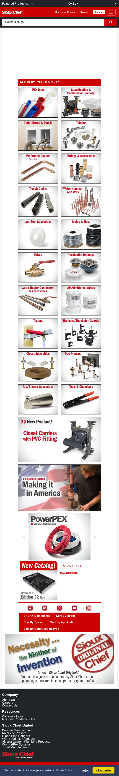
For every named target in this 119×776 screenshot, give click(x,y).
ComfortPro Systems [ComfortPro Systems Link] (16, 744)
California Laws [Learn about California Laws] (12, 716)
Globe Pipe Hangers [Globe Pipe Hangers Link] (16, 736)
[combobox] (53, 22)
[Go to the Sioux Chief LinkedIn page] (44, 608)
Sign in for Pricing (65, 12)
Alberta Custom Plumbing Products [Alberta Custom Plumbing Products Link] (26, 741)
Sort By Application (63, 622)
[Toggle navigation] (111, 12)
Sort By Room (65, 615)
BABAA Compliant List (68, 573)
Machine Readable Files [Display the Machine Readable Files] (18, 719)
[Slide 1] (59, 679)
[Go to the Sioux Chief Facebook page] (30, 608)
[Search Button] (110, 22)
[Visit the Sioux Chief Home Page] (59, 754)
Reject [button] (85, 770)
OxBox (73, 3)
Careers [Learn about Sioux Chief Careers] (7, 702)
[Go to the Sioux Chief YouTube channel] (74, 608)
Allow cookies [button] (103, 770)
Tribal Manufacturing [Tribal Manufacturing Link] (16, 747)
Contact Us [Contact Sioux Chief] (9, 705)
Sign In (99, 12)
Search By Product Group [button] (38, 81)
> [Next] (115, 4)
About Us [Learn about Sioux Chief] (8, 699)
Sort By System (34, 622)
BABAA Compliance (37, 615)
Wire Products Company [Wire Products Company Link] (19, 738)
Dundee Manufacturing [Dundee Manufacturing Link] (17, 730)
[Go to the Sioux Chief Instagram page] (88, 608)
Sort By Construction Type (41, 628)
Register (85, 12)
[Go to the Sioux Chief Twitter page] (59, 608)
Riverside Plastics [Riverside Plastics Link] (14, 733)
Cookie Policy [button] (64, 770)
